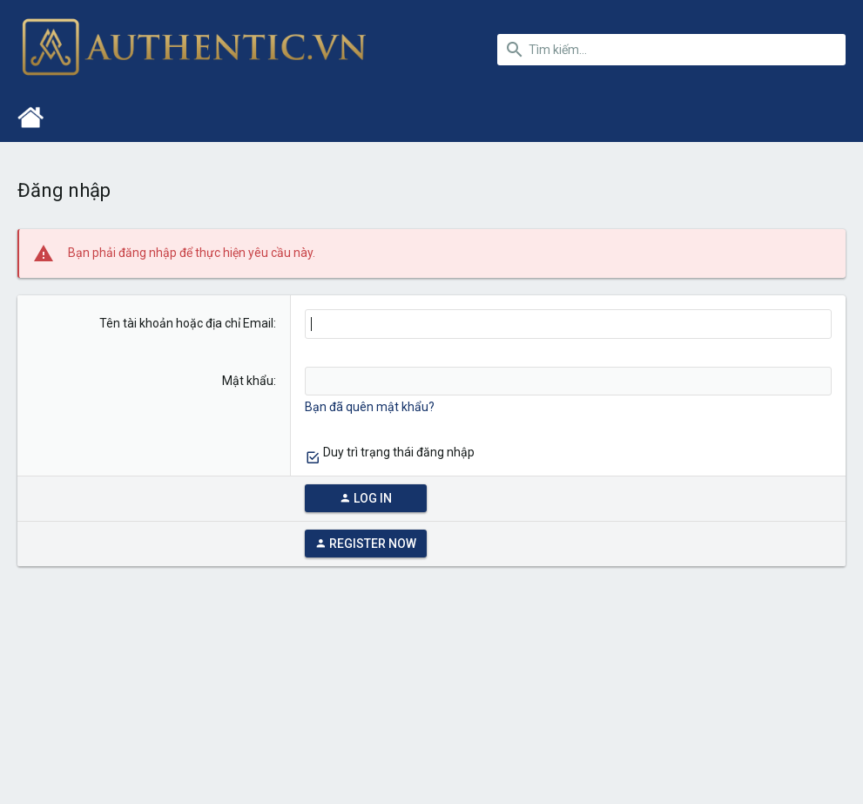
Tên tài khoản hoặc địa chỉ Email (186, 323)
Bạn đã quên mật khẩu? (370, 407)
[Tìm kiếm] (671, 49)
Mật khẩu (247, 381)
